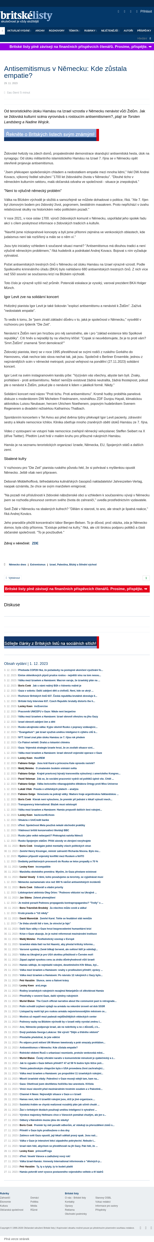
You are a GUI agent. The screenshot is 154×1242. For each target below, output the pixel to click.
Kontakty (69, 1201)
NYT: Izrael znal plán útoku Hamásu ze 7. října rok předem (51, 737)
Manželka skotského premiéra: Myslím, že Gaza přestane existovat (58, 871)
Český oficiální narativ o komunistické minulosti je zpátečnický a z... (75, 1058)
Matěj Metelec (26, 768)
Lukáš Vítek (25, 789)
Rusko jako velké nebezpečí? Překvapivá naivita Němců (50, 835)
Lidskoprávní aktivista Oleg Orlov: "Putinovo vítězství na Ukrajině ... (57, 892)
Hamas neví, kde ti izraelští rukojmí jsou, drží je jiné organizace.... (57, 1099)
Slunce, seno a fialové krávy (52, 980)
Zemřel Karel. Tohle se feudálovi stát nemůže (66, 918)
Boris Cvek (24, 685)
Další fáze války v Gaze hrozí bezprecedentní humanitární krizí (55, 928)
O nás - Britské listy (75, 1197)
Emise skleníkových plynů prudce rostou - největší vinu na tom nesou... (59, 675)
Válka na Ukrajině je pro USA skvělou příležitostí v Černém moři (56, 954)
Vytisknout (13, 578)
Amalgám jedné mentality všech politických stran (62, 846)
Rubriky (90, 30)
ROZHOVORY (57, 30)
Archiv (40, 30)
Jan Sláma (26, 897)
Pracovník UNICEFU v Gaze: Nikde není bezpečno (47, 711)
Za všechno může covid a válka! (68, 908)
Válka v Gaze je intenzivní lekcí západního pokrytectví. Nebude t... (57, 1140)
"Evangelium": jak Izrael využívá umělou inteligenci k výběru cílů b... (57, 732)
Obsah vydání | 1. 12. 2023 (26, 664)
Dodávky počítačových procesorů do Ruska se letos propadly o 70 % (58, 861)
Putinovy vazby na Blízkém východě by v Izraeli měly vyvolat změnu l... (60, 1021)
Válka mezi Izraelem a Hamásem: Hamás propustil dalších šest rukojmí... (60, 809)
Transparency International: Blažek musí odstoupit (47, 804)
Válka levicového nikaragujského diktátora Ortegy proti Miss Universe (77, 783)
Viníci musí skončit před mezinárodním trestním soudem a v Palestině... (61, 1089)
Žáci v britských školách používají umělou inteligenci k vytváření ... (58, 1109)
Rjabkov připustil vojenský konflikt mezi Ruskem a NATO (51, 856)
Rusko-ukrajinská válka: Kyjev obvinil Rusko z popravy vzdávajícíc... (58, 727)
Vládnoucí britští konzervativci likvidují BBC (43, 830)
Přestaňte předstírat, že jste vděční (40, 1037)
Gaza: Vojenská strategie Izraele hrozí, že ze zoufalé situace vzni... (56, 747)
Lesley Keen (25, 706)
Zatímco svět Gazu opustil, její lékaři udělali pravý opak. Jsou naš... (58, 1135)
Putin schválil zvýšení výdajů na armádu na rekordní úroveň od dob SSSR (62, 1006)
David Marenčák (29, 918)
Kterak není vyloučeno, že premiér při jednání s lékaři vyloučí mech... (72, 799)
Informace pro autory (106, 1205)
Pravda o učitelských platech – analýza (55, 789)
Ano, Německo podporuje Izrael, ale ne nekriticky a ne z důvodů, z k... (60, 1027)
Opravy (69, 1205)
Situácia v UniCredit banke (33, 820)
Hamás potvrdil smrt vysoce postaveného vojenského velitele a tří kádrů (61, 1171)
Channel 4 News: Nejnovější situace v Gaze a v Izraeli (50, 1094)
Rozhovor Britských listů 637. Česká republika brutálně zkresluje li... (57, 696)
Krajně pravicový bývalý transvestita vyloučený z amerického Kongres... (79, 773)
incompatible (43, 866)
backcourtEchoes (44, 815)
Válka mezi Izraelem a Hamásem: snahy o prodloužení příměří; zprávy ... (61, 970)
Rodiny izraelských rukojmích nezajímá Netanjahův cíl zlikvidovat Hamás (62, 990)
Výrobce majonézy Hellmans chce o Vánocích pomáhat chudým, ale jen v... (63, 1114)
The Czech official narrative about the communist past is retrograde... (76, 1001)
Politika (34, 1201)
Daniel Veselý (27, 877)
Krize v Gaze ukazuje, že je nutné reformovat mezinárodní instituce (58, 933)
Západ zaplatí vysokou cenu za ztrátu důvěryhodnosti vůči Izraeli (57, 959)
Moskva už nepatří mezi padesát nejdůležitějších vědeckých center (58, 1016)
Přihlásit (144, 11)
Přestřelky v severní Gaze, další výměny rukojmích (49, 995)
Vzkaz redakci (103, 1201)
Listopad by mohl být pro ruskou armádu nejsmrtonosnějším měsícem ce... (63, 1011)
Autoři (128, 30)
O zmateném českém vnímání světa (56, 768)
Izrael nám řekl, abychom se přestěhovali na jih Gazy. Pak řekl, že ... (59, 1146)
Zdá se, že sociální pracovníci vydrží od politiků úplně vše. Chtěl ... (75, 778)
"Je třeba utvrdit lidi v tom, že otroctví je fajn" (44, 923)
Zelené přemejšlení (44, 897)
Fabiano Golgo (26, 763)
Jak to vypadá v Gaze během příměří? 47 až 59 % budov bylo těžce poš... (61, 1063)
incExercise (41, 706)
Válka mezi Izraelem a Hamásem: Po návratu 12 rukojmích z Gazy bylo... (61, 975)
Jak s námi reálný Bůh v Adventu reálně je (57, 685)
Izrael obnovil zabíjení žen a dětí (36, 721)
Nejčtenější (110, 30)
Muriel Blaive (27, 1001)
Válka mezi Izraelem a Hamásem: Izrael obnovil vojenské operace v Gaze (60, 753)
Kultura (4, 1205)
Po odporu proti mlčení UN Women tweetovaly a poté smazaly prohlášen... (63, 1042)
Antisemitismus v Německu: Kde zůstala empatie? (49, 1047)
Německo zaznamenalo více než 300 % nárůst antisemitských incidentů (59, 882)
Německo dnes (17, 564)
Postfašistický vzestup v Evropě (55, 939)
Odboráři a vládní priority (48, 887)
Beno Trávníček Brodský (34, 908)
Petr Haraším (27, 980)
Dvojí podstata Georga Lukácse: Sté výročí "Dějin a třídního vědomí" (59, 1032)
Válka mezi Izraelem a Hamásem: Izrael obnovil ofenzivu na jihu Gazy (58, 716)
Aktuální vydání (19, 30)
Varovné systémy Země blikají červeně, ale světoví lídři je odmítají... (59, 949)
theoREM (39, 758)
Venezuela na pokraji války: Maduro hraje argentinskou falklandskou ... (78, 794)
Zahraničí (5, 1197)
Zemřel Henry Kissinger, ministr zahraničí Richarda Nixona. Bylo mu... (60, 851)
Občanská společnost (11, 1209)
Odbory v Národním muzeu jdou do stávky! (44, 1120)
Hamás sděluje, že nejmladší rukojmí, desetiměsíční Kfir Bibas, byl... (59, 965)
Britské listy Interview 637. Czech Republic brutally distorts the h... (56, 701)
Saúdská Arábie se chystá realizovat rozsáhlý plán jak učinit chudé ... (60, 1104)
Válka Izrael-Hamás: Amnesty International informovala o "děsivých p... (61, 1161)
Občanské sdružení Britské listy (39, 1228)
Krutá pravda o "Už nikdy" (33, 913)
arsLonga (41, 985)
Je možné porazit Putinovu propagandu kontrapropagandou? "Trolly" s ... (60, 902)
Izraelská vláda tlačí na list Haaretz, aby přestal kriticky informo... (57, 944)
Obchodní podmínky (76, 1213)
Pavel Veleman (26, 778)
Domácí (34, 1197)
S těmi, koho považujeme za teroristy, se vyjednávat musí (70, 877)
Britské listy (28, 17)
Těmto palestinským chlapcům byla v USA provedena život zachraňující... (62, 1068)
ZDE (35, 543)
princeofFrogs (44, 1151)
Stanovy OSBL (103, 1197)
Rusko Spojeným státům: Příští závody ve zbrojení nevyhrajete (54, 840)
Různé (34, 1209)
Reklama (69, 1209)
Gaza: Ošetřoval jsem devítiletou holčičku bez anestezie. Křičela (57, 1084)
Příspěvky (144, 30)
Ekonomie (5, 1201)
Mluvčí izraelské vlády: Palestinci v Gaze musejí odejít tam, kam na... (59, 1078)
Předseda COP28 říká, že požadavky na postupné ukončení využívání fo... (60, 670)
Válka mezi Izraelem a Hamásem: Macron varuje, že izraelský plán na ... (59, 680)
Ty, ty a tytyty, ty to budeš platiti (54, 1166)
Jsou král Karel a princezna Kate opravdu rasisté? (66, 763)
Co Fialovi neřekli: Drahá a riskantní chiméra (44, 742)
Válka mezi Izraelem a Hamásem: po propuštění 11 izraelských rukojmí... (61, 1073)
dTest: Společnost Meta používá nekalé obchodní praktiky (51, 825)
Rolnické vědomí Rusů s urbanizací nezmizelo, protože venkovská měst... (62, 1052)
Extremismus (37, 564)
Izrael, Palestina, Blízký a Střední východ (73, 564)
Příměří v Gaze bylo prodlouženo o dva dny (45, 1130)
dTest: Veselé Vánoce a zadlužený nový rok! (45, 1156)
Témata (74, 30)
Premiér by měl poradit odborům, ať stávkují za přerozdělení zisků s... (74, 1125)
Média (33, 1205)
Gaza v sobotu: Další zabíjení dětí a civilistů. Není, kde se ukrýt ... (56, 690)
